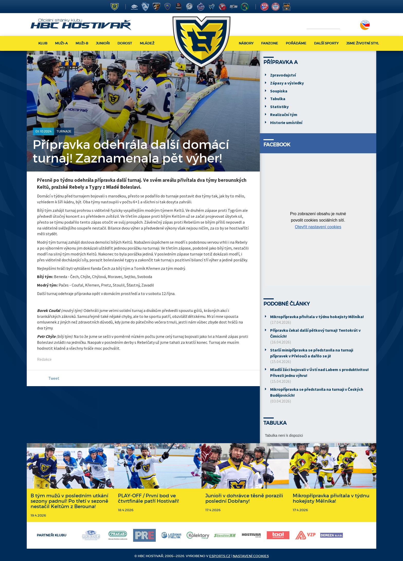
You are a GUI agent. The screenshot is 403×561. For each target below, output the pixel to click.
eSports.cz (220, 556)
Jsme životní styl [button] (362, 43)
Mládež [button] (147, 43)
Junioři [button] (103, 43)
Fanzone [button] (269, 43)
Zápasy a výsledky (287, 82)
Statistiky (279, 106)
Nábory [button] (246, 43)
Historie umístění (286, 122)
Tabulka (277, 98)
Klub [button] (42, 43)
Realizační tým (283, 114)
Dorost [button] (124, 43)
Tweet (53, 378)
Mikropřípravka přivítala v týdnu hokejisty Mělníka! (317, 316)
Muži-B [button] (82, 43)
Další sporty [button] (326, 43)
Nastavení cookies (251, 556)
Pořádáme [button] (296, 43)
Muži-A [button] (61, 43)
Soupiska (278, 90)
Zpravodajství (283, 75)
